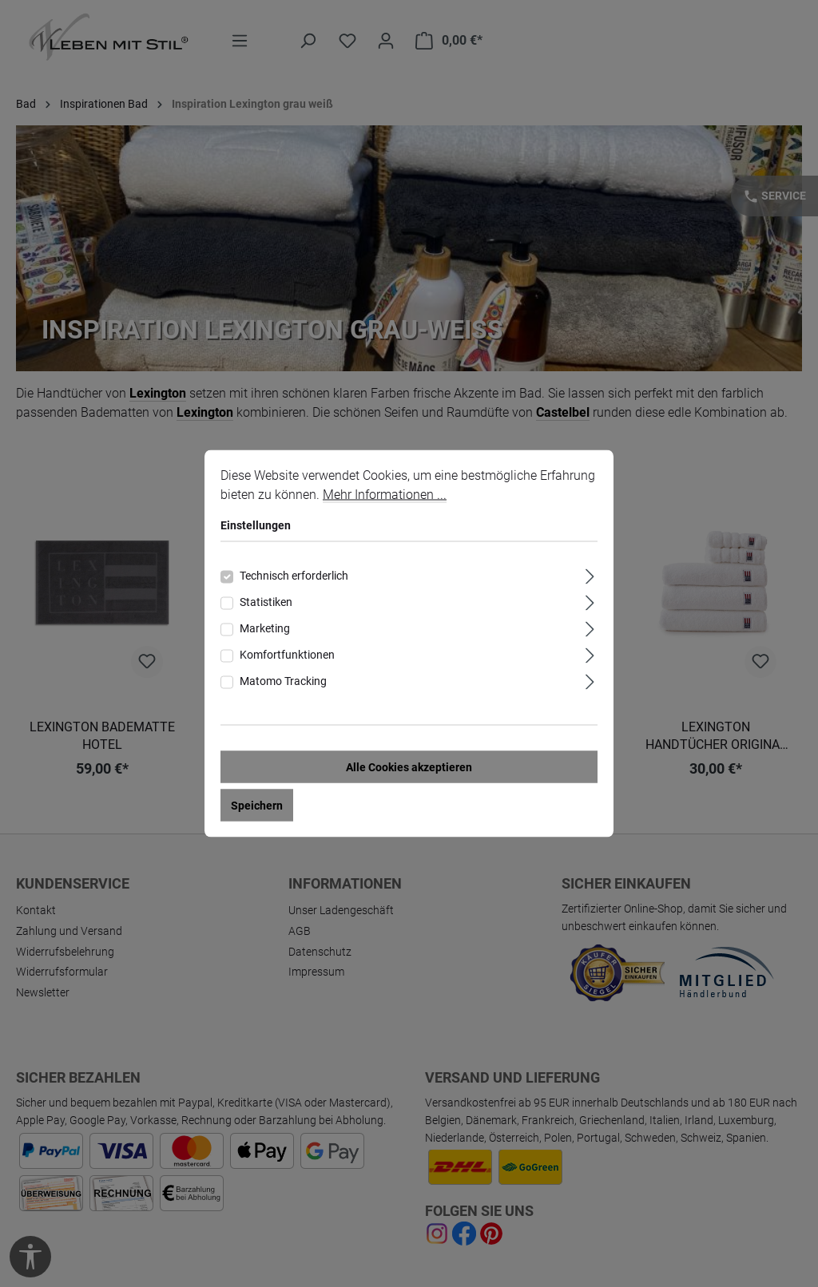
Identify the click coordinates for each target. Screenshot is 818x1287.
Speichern (257, 806)
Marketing (265, 629)
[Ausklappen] (590, 575)
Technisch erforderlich (294, 576)
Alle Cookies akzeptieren (409, 768)
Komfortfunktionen (287, 655)
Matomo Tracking (283, 681)
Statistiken (266, 602)
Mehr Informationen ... (385, 495)
